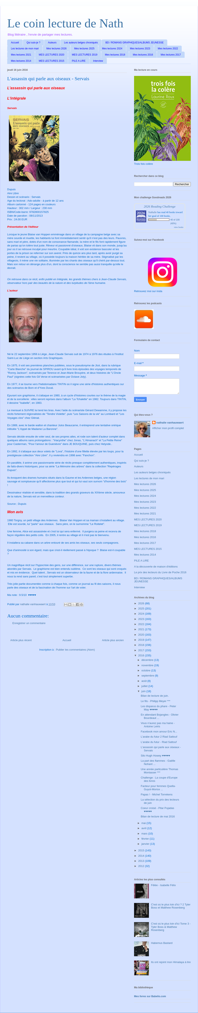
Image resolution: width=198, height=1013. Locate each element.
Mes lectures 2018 (115, 54)
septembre (148, 675)
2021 (141, 629)
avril (144, 828)
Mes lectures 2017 (171, 54)
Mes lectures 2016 (143, 54)
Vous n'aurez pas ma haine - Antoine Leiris (157, 725)
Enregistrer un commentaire (28, 623)
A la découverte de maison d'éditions (156, 566)
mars (144, 833)
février (145, 838)
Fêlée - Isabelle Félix (163, 885)
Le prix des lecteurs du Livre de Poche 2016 (160, 572)
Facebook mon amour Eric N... (159, 731)
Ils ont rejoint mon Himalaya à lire (171, 962)
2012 (141, 866)
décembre (147, 659)
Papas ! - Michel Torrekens (156, 794)
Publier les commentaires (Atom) (75, 649)
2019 (141, 639)
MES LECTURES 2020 (51, 54)
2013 (141, 860)
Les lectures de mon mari (25, 48)
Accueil (15, 42)
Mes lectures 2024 (112, 48)
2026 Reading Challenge (160, 206)
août (144, 680)
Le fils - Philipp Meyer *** (155, 701)
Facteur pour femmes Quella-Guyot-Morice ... (158, 787)
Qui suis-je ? (33, 42)
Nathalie (152, 212)
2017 (141, 650)
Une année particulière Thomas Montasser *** (159, 771)
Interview (98, 60)
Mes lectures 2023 (140, 48)
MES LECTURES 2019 (84, 54)
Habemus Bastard (161, 943)
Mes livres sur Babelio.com (150, 996)
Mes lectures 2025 (84, 48)
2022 (141, 624)
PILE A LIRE (78, 60)
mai (144, 823)
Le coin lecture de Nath (65, 23)
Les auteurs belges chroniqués (81, 42)
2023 (141, 619)
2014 (141, 855)
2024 (141, 613)
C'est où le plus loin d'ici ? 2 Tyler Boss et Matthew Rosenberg (170, 906)
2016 (141, 655)
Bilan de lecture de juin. (155, 695)
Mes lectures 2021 (21, 54)
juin (143, 691)
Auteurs (52, 42)
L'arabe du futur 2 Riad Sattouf (159, 736)
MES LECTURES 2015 (51, 60)
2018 (141, 644)
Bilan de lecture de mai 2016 (158, 816)
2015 (141, 850)
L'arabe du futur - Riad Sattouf (159, 742)
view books (178, 227)
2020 (141, 634)
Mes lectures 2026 (56, 48)
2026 (141, 603)
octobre (146, 670)
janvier (145, 843)
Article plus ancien (113, 640)
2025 (141, 608)
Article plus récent (21, 640)
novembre (147, 665)
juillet (144, 686)
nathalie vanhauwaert (170, 422)
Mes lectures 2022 (168, 48)
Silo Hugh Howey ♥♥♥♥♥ (155, 755)
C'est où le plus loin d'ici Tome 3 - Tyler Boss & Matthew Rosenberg (171, 927)
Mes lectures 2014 (21, 60)
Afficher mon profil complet (168, 428)
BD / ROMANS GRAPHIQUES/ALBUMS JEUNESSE (134, 42)
